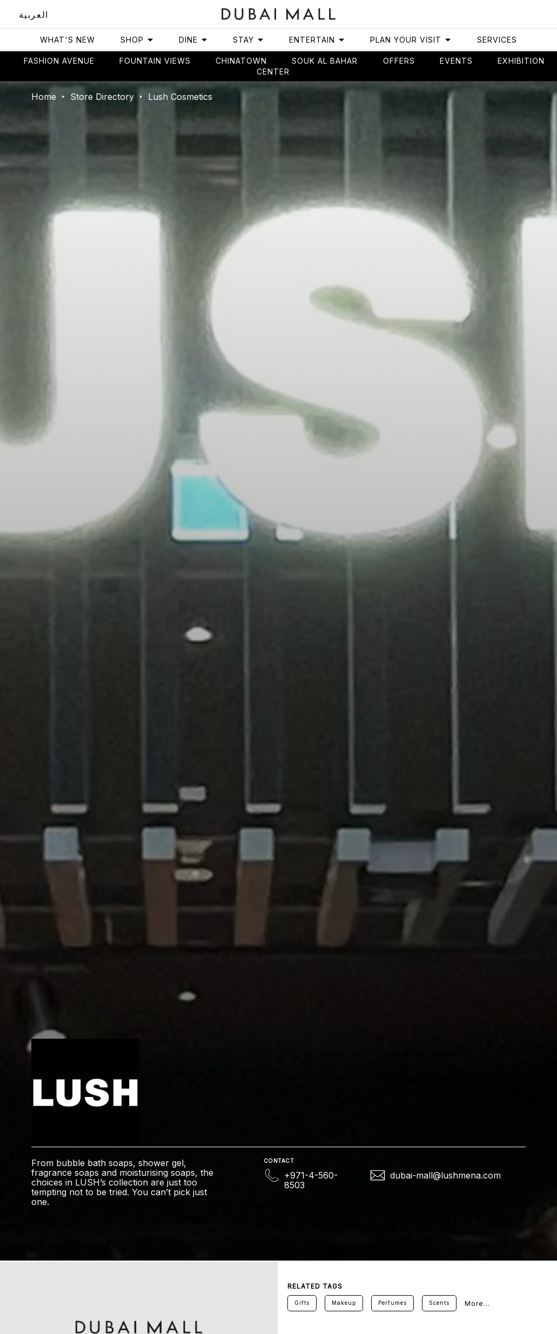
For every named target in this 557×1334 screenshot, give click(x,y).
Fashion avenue (59, 60)
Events (456, 60)
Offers (399, 60)
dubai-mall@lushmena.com (445, 1175)
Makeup (344, 1302)
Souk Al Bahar (325, 60)
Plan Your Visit (411, 39)
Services (497, 39)
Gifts (302, 1302)
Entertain (317, 39)
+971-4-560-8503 (311, 1180)
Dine (193, 39)
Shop (137, 39)
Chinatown (241, 60)
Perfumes (392, 1302)
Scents (439, 1302)
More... (477, 1303)
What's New (67, 39)
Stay (248, 39)
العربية (34, 14)
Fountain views (155, 60)
